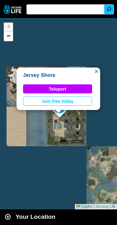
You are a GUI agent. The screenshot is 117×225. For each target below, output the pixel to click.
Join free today (57, 101)
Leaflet (84, 206)
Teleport (57, 89)
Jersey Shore (39, 75)
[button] (96, 71)
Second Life (13, 9)
